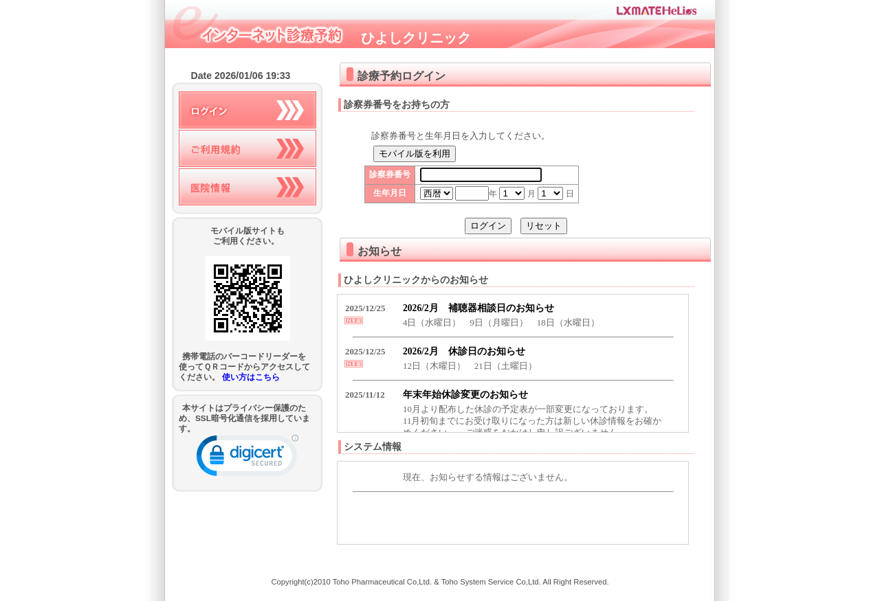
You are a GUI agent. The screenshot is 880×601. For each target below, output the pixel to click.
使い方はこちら (251, 376)
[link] (247, 458)
